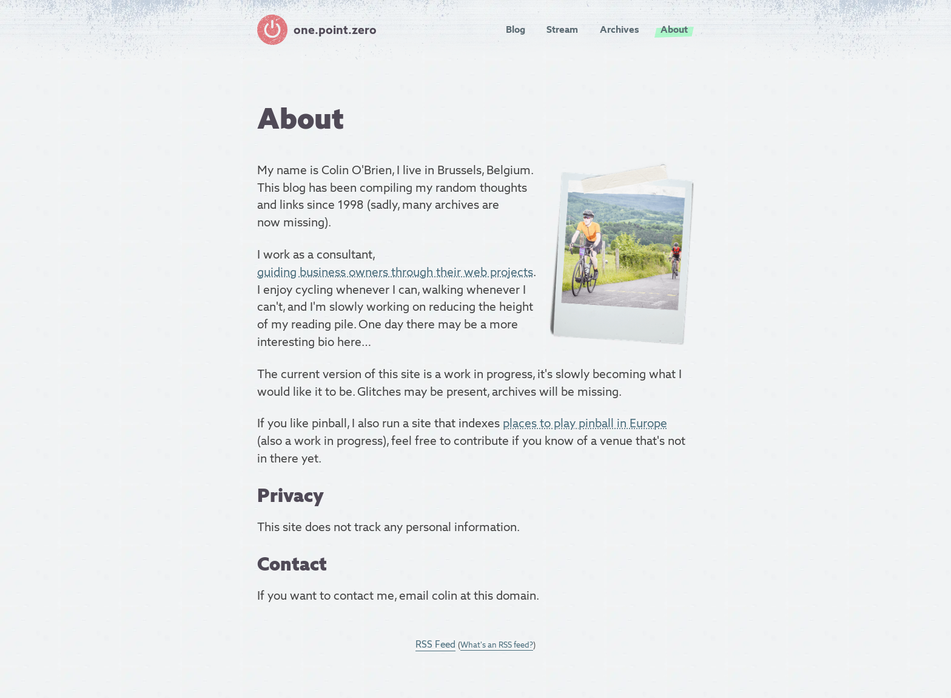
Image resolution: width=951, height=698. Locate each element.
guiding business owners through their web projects (395, 272)
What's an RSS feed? (496, 645)
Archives (619, 29)
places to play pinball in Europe (585, 423)
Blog (515, 29)
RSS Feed (435, 644)
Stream (562, 29)
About (674, 29)
